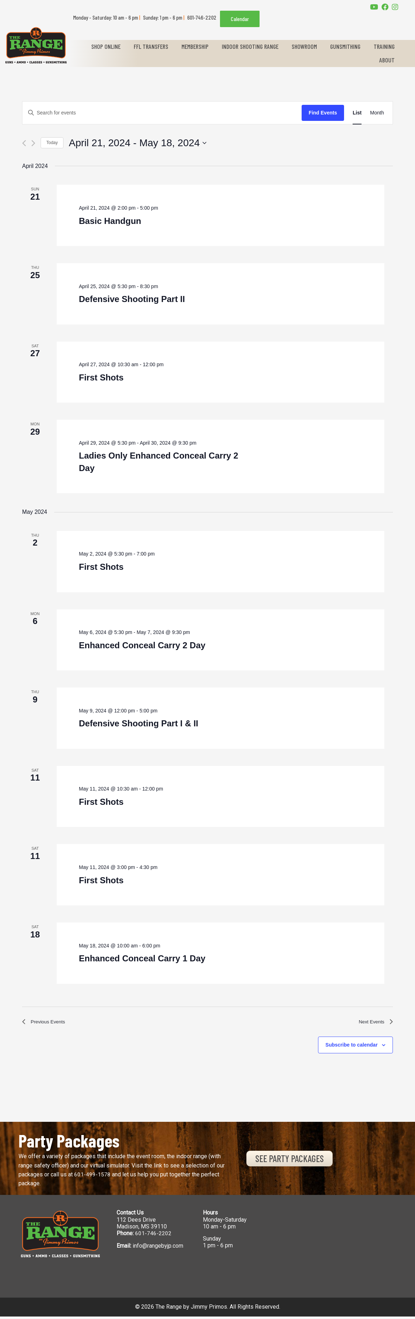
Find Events (323, 113)
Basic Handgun (110, 221)
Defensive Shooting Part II (132, 299)
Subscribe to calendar (352, 1047)
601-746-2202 (153, 1235)
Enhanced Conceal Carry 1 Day (142, 958)
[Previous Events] (24, 143)
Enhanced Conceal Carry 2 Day (142, 645)
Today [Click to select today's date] (52, 142)
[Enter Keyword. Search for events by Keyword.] (162, 113)
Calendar (240, 18)
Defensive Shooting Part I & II (138, 723)
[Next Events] (33, 143)
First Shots (101, 377)
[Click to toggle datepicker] (137, 143)
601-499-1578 (92, 1176)
